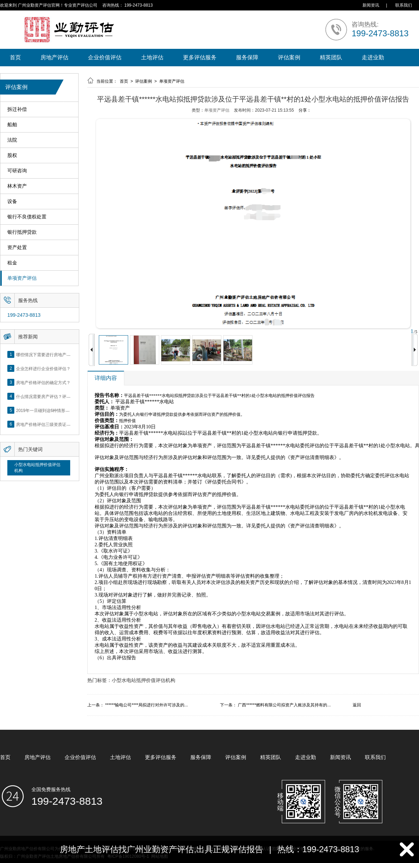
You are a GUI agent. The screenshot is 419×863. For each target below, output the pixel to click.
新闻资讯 (370, 5)
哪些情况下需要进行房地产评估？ (47, 354)
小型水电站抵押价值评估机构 (37, 467)
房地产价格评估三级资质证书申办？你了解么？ (60, 424)
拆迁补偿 (17, 109)
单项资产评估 (22, 278)
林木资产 (17, 186)
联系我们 (403, 5)
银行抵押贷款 (22, 232)
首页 (15, 57)
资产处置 (17, 247)
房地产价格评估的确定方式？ (43, 382)
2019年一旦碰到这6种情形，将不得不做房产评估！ (63, 410)
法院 (12, 140)
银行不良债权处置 (26, 216)
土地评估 (152, 57)
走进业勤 (373, 57)
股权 (12, 155)
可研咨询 (17, 170)
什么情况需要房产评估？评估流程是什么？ (56, 396)
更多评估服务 (199, 57)
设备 (12, 201)
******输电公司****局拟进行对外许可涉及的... (146, 705)
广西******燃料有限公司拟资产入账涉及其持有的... (284, 705)
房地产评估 (54, 57)
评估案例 (289, 57)
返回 (357, 705)
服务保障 (247, 57)
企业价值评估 (105, 57)
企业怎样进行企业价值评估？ (43, 368)
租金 (12, 262)
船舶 (12, 124)
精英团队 (331, 57)
